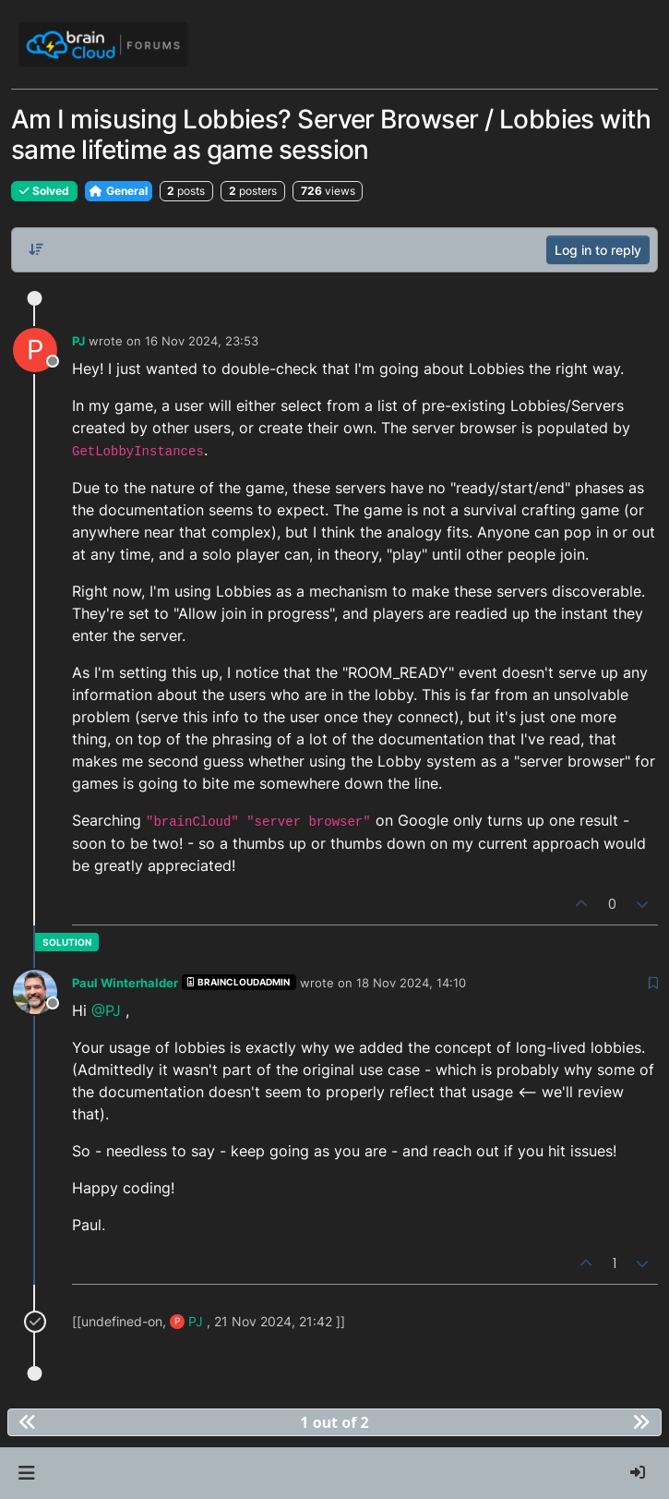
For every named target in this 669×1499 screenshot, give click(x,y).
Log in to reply (598, 250)
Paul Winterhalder (125, 982)
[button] (26, 1473)
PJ (78, 340)
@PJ (106, 1010)
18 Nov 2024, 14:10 (411, 982)
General (119, 191)
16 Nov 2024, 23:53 (201, 340)
